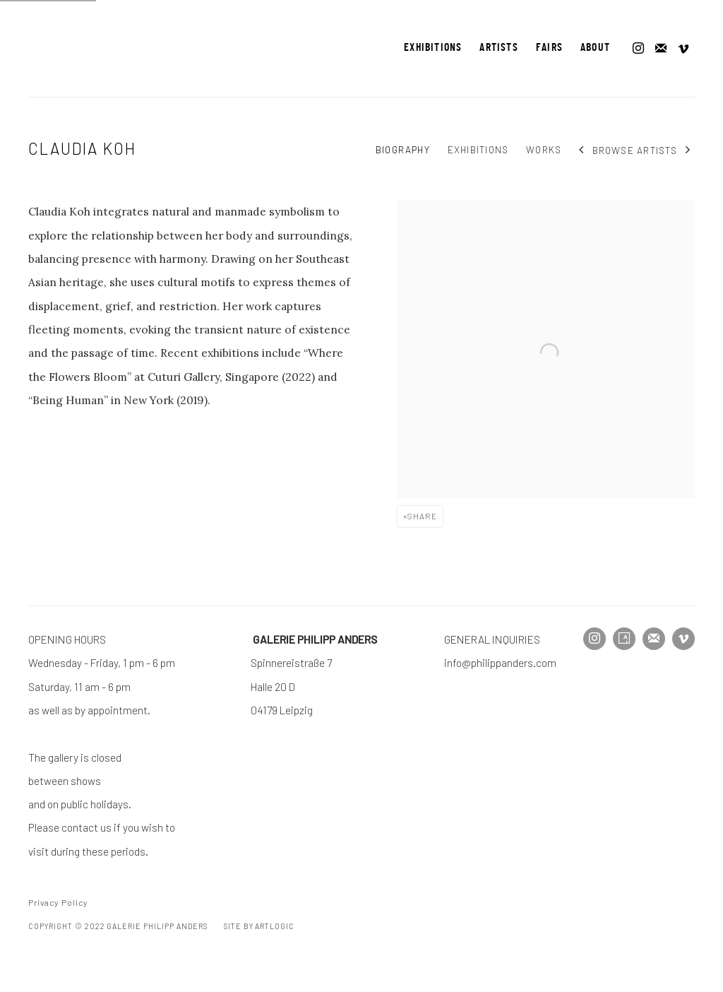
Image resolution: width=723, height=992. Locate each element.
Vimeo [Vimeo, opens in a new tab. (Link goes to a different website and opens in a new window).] (683, 48)
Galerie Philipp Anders (70, 48)
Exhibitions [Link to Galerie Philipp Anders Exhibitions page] (433, 48)
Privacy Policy (58, 902)
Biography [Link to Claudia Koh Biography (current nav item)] (403, 149)
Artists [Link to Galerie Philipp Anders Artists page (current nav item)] (498, 48)
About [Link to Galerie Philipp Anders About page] (595, 48)
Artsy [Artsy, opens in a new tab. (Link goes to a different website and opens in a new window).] (624, 638)
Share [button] (422, 516)
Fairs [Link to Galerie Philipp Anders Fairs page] (549, 48)
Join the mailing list (661, 48)
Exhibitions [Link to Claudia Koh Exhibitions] (478, 149)
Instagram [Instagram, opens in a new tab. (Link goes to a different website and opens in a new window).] (638, 48)
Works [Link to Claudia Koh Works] (543, 149)
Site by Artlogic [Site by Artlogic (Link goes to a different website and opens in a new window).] (259, 926)
